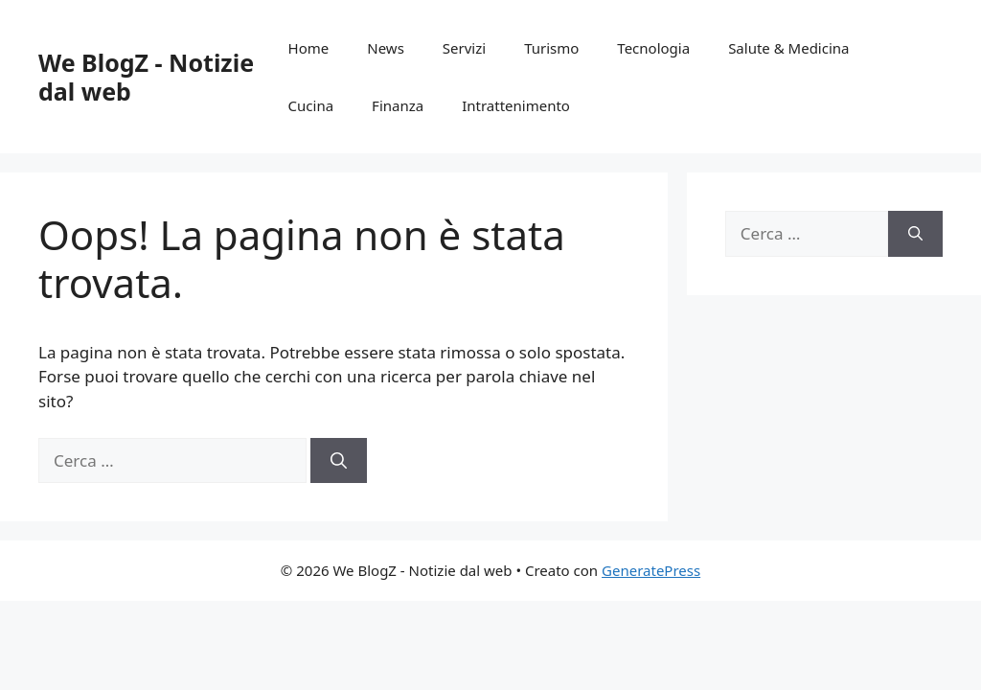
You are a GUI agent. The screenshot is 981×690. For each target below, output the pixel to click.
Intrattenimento (516, 105)
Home (309, 48)
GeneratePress (651, 570)
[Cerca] (338, 461)
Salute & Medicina (788, 48)
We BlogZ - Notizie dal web (146, 76)
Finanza (397, 105)
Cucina (311, 105)
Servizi (464, 48)
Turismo (551, 48)
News (385, 48)
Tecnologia (653, 48)
